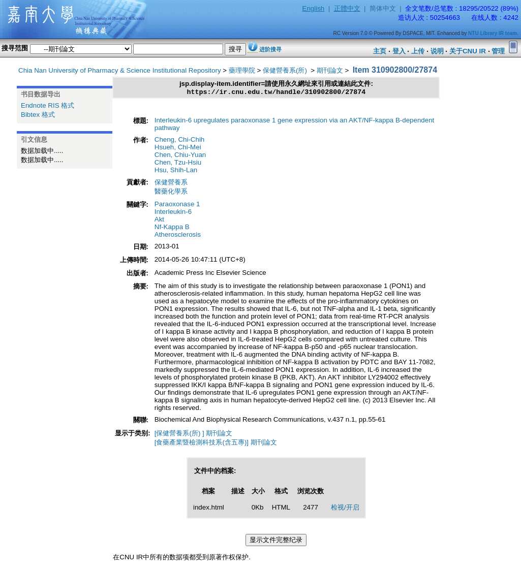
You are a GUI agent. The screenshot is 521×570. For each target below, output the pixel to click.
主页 (379, 51)
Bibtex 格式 (38, 114)
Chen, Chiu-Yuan (180, 156)
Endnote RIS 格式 (47, 105)
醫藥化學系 (171, 193)
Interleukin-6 (173, 213)
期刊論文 (330, 70)
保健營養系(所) (286, 70)
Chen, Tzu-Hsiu (178, 164)
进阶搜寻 (270, 49)
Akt (159, 221)
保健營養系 (171, 183)
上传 (417, 51)
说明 (437, 51)
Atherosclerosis (178, 236)
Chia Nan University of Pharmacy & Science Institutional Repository (119, 70)
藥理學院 (242, 70)
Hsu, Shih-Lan (176, 171)
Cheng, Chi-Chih (180, 141)
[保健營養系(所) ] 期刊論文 (194, 434)
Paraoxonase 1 (177, 205)
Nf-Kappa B (172, 228)
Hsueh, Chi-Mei (178, 148)
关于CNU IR (467, 51)
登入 (399, 51)
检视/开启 (345, 509)
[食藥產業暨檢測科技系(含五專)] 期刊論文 (216, 444)
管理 (498, 51)
